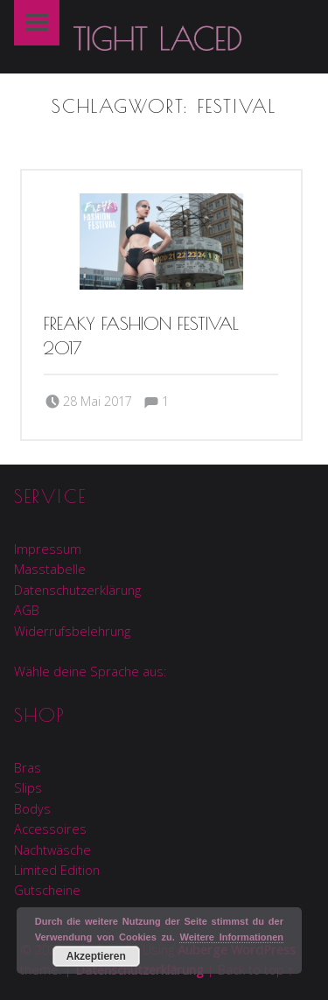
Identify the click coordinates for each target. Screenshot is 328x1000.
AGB (26, 610)
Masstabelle (50, 569)
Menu (36, 22)
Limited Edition (57, 870)
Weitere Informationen (231, 937)
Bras (27, 767)
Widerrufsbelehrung (72, 631)
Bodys (32, 809)
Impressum (47, 549)
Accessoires (50, 829)
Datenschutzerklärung (77, 590)
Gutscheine (47, 890)
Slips (28, 788)
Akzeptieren (96, 956)
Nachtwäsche (52, 850)
